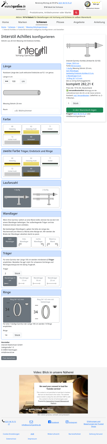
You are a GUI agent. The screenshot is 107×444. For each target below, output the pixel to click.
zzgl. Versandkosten (81, 95)
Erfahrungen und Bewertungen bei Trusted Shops (94, 424)
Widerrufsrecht (53, 434)
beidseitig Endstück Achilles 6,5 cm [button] (79, 73)
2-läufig (45, 198)
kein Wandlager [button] (72, 71)
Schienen (11, 27)
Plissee (60, 22)
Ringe (5, 330)
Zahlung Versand (95, 434)
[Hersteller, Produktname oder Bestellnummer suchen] (51, 12)
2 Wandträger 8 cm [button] (73, 76)
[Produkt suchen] (76, 12)
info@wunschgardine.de (31, 423)
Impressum (32, 439)
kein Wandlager (9, 242)
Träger (5, 269)
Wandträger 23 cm (52, 281)
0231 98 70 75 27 (65, 3)
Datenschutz (11, 439)
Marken (22, 22)
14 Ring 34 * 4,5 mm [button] (74, 78)
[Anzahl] (68, 103)
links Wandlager (24, 242)
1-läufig (17, 198)
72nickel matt (12, 140)
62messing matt (31, 129)
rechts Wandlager (38, 242)
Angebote (79, 22)
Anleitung (99, 22)
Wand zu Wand (52, 242)
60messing (12, 129)
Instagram (71, 422)
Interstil (21, 27)
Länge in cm (8, 77)
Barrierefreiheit (75, 434)
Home (5, 22)
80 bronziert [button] (76, 66)
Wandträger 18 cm (38, 281)
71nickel (50, 129)
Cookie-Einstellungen (11, 434)
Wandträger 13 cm (24, 281)
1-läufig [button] (69, 68)
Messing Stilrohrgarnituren (36, 27)
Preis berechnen (9, 358)
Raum (5, 109)
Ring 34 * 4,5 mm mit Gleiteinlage (45, 310)
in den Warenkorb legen (85, 110)
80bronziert (31, 140)
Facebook (53, 422)
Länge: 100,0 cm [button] (72, 63)
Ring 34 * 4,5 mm (17, 308)
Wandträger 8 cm (9, 281)
